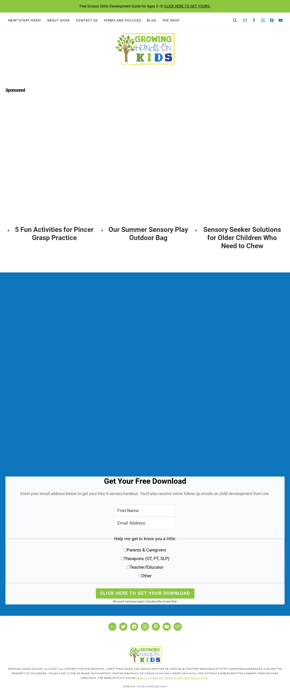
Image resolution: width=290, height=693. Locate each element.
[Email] (245, 20)
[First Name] (145, 510)
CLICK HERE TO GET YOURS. (187, 6)
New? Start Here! (24, 20)
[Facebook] (254, 20)
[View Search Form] (235, 20)
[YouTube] (281, 20)
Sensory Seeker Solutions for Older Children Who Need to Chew (242, 238)
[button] (145, 558)
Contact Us (87, 20)
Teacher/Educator (146, 567)
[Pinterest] (272, 20)
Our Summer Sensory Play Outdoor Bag (148, 234)
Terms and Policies (122, 20)
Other (146, 575)
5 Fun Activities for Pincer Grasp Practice (54, 234)
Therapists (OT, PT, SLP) (146, 558)
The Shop (171, 20)
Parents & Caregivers (146, 550)
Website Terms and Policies (145, 686)
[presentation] (54, 164)
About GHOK (58, 20)
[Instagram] (263, 20)
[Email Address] (145, 523)
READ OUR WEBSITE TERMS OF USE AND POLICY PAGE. (173, 678)
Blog (152, 20)
